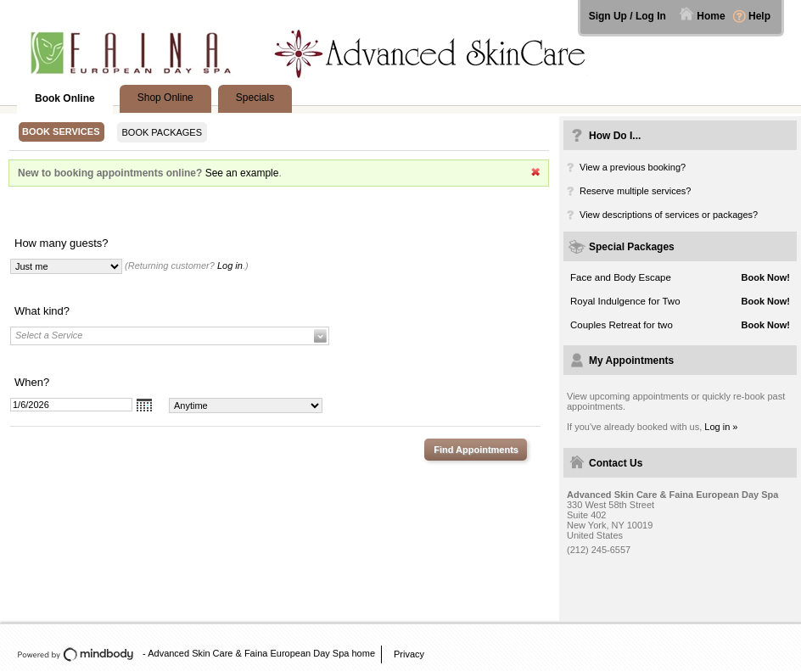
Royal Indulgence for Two (625, 301)
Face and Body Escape (620, 277)
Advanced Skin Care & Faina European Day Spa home (261, 653)
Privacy (409, 654)
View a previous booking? (633, 167)
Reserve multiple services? (635, 191)
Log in (230, 265)
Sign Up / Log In (627, 16)
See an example (242, 173)
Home (711, 16)
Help (759, 16)
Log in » (720, 427)
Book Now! (766, 277)
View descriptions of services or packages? (669, 215)
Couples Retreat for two (621, 325)
